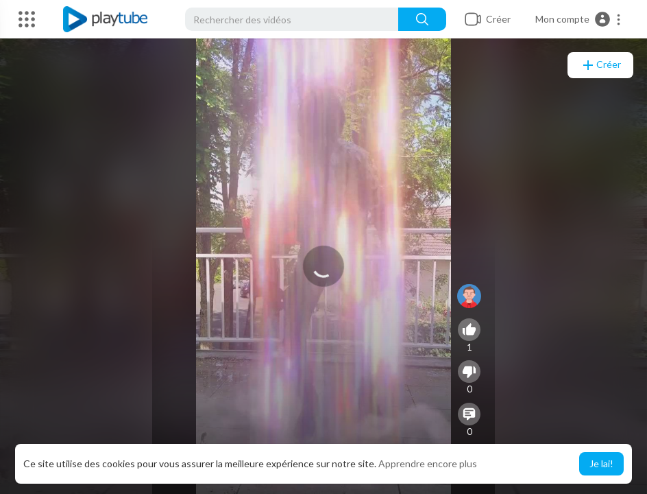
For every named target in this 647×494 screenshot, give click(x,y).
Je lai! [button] (601, 463)
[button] (578, 19)
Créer (600, 65)
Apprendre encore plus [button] (427, 463)
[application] (323, 266)
